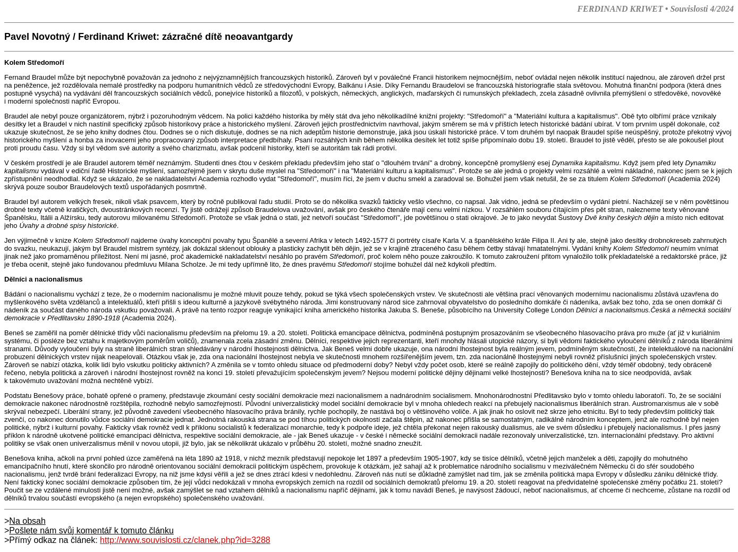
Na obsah (27, 520)
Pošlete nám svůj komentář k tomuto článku (91, 530)
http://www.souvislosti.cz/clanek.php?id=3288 (185, 540)
